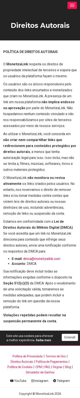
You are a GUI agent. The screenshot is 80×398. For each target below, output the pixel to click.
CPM (38, 367)
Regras (57, 367)
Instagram (39, 380)
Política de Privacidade (28, 356)
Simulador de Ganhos (40, 372)
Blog (68, 367)
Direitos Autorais (22, 361)
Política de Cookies (20, 367)
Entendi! (69, 337)
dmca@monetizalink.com (41, 259)
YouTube (18, 380)
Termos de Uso (56, 356)
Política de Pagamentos (52, 361)
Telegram (61, 380)
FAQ (47, 367)
